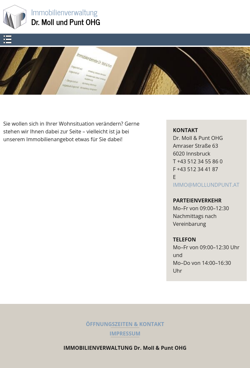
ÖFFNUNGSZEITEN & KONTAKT (125, 324)
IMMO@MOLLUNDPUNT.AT (206, 184)
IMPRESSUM (125, 333)
